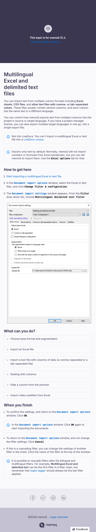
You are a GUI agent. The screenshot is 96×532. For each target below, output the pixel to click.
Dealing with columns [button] (23, 372)
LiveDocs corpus (33, 139)
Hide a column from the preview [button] (29, 383)
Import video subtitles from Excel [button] (30, 393)
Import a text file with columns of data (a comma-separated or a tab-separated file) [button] (49, 360)
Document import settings (29, 192)
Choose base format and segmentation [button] (33, 337)
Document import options (30, 182)
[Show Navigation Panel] (90, 5)
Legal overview (59, 513)
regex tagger (38, 467)
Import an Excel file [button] (21, 347)
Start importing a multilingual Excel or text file (33, 176)
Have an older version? (45, 41)
